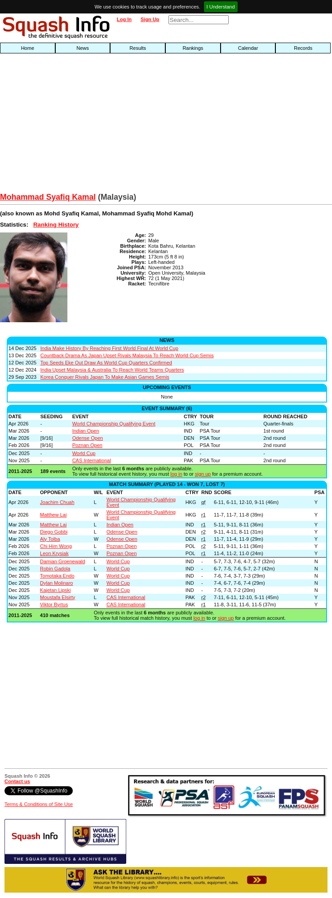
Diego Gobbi (53, 531)
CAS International (91, 460)
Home (27, 48)
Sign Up (150, 19)
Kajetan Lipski (55, 590)
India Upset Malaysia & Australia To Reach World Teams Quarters (112, 369)
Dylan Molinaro (56, 583)
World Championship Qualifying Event (113, 423)
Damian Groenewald (62, 561)
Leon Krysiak (54, 553)
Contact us (17, 781)
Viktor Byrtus (54, 604)
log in (176, 474)
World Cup (84, 453)
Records (303, 48)
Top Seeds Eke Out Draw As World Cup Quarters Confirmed (106, 362)
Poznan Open (87, 445)
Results (137, 48)
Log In (124, 19)
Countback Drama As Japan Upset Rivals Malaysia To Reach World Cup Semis (127, 355)
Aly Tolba (50, 539)
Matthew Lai (53, 514)
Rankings (192, 48)
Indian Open (85, 431)
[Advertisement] (106, 125)
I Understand (221, 6)
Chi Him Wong (56, 546)
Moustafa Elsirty (57, 597)
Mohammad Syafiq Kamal (48, 197)
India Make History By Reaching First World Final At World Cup (109, 348)
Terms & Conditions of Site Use (38, 804)
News (82, 48)
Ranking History (56, 224)
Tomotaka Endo (57, 575)
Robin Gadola (55, 568)
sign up (203, 474)
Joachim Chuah (57, 502)
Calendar (248, 48)
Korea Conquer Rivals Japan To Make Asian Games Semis (104, 377)
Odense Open (87, 438)
